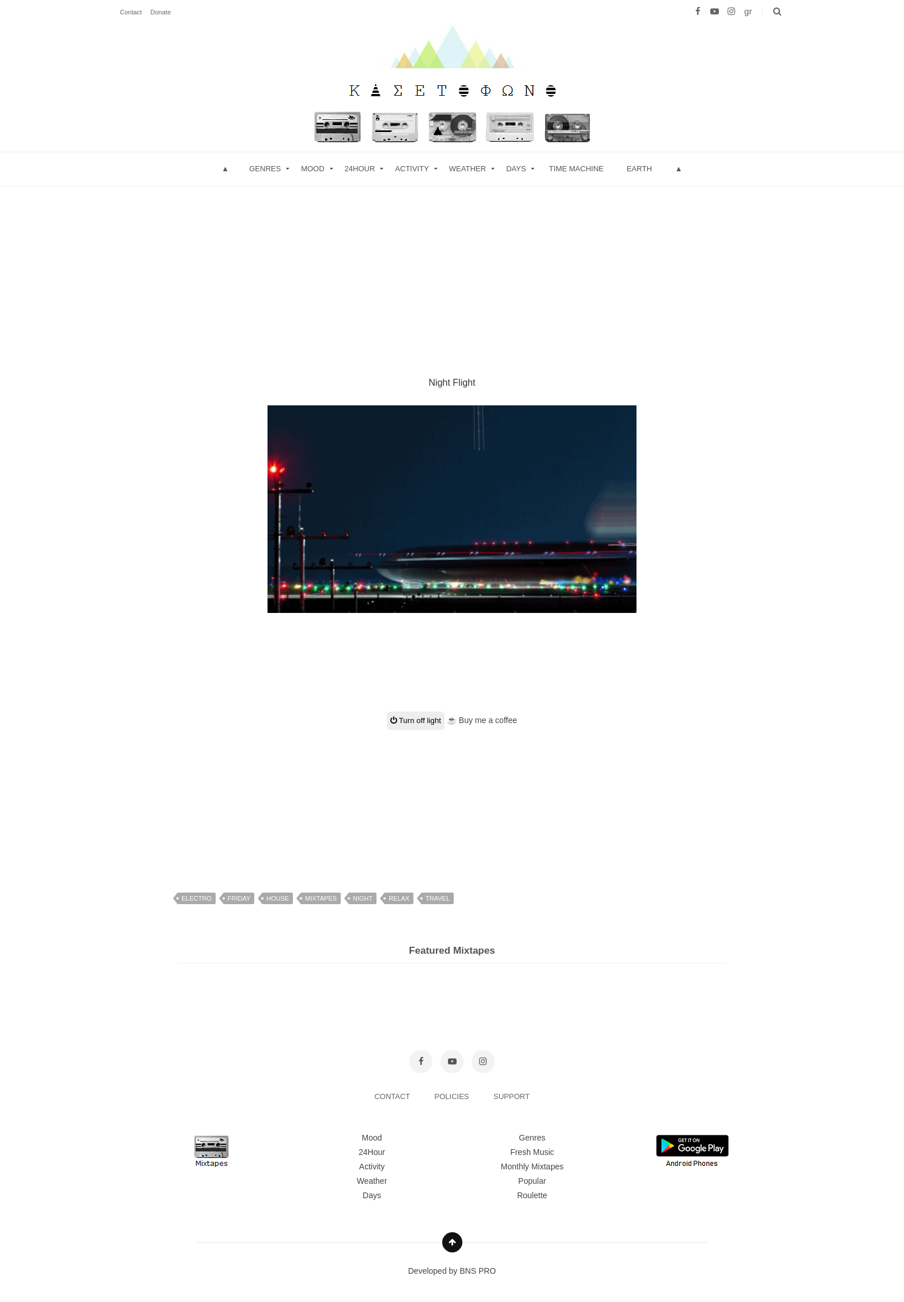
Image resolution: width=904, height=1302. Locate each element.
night (362, 898)
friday (239, 898)
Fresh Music (532, 1152)
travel (437, 898)
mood (312, 168)
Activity (412, 168)
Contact (131, 12)
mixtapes (321, 898)
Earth (639, 168)
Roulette (532, 1195)
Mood (371, 1137)
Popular (532, 1181)
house (277, 898)
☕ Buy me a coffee (482, 720)
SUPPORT (512, 1096)
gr (748, 11)
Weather (467, 168)
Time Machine (576, 168)
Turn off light (415, 720)
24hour (360, 168)
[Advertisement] (452, 267)
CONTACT (393, 1096)
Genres (265, 168)
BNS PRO (477, 1270)
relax (399, 898)
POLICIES (453, 1096)
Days (516, 168)
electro (197, 898)
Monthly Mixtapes (532, 1166)
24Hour (372, 1152)
